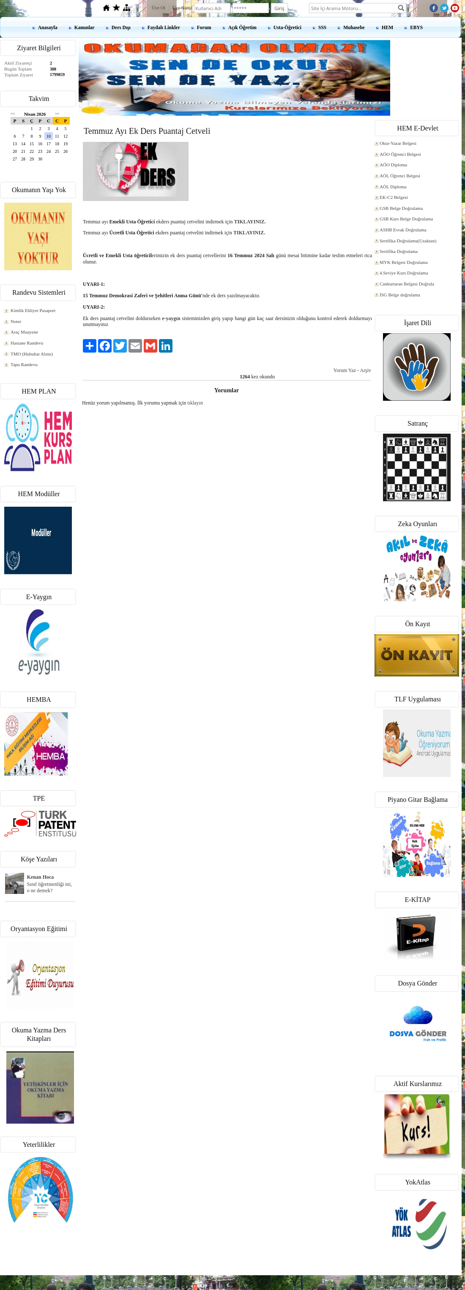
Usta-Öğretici (287, 27)
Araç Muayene (24, 331)
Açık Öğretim (242, 27)
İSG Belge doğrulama (400, 294)
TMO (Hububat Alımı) (32, 353)
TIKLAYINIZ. (250, 222)
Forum (204, 27)
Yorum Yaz (345, 370)
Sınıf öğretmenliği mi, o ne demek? (49, 887)
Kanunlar (84, 27)
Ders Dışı (121, 27)
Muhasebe (353, 27)
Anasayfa (47, 27)
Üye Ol (158, 7)
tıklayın (195, 403)
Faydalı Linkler (164, 27)
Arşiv (365, 370)
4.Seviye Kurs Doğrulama (404, 272)
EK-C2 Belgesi (394, 197)
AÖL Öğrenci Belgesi (400, 175)
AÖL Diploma (393, 186)
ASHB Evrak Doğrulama (403, 229)
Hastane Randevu (27, 342)
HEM (387, 27)
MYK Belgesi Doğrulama (404, 262)
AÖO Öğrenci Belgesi (400, 154)
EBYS (416, 27)
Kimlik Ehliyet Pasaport (33, 310)
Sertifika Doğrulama (399, 251)
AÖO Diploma (393, 164)
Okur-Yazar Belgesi (398, 143)
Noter (16, 321)
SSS (322, 27)
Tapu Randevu (24, 364)
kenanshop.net (232, 1278)
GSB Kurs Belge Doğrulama (406, 218)
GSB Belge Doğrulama (401, 208)
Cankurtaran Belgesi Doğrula (407, 283)
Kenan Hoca (40, 877)
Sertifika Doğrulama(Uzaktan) (408, 240)
